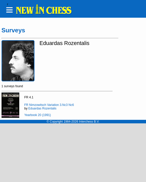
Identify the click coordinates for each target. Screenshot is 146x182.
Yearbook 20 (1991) (37, 115)
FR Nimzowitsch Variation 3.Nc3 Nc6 (49, 105)
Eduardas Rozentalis (42, 108)
